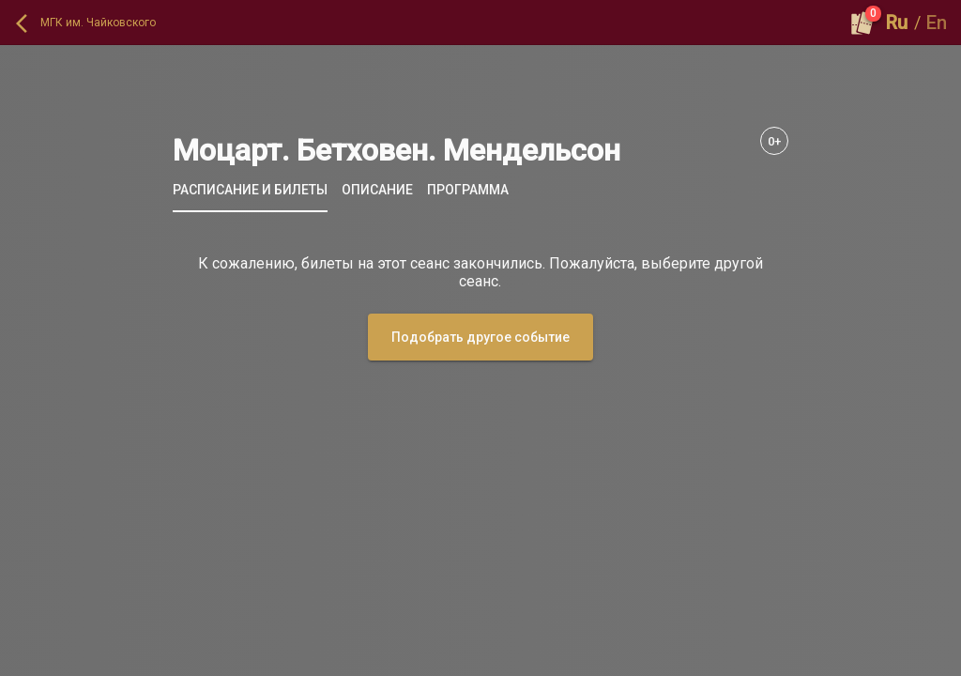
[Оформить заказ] (862, 22)
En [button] (936, 22)
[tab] (250, 189)
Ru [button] (897, 22)
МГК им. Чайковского (98, 22)
